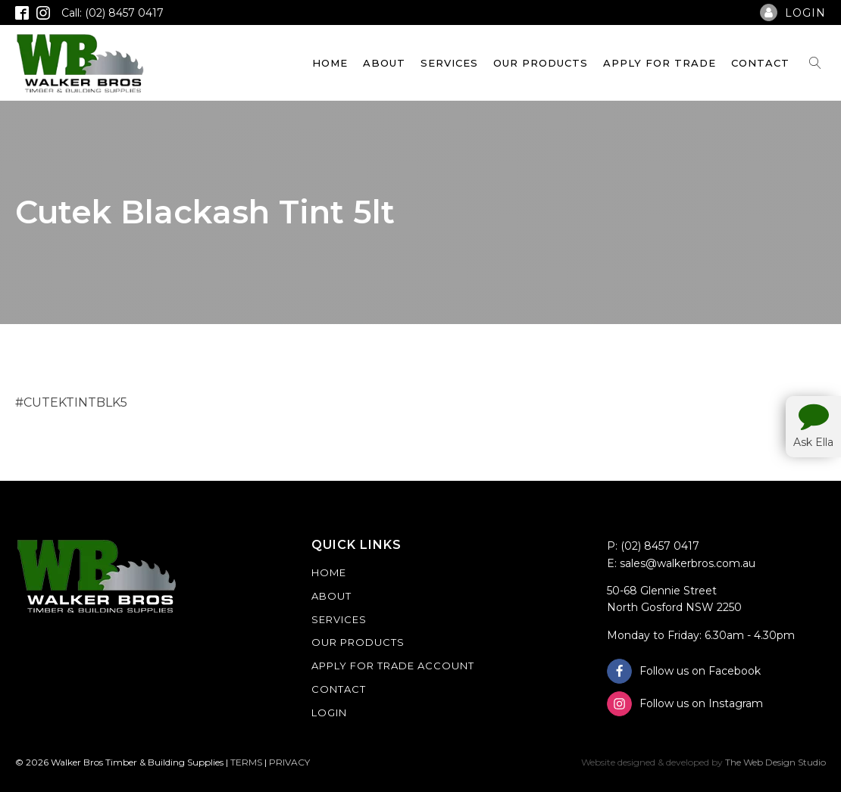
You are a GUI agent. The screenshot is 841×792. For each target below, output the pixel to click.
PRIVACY (289, 762)
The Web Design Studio (775, 762)
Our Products (540, 63)
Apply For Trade (659, 63)
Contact (760, 63)
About (384, 63)
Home (330, 63)
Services (449, 63)
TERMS (246, 762)
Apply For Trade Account (392, 665)
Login (329, 712)
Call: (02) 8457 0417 (112, 13)
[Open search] (815, 63)
